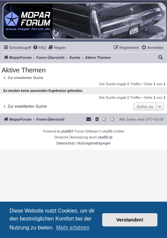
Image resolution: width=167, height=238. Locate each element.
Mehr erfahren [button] (73, 227)
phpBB (66, 131)
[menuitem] (39, 48)
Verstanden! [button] (130, 219)
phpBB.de (105, 137)
